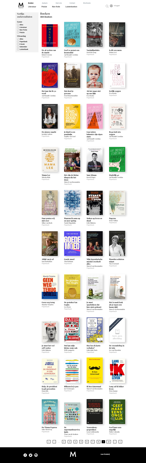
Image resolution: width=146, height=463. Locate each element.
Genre (19, 22)
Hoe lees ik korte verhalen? (93, 346)
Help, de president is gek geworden (49, 387)
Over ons (59, 3)
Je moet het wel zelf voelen (48, 346)
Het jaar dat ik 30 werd (49, 92)
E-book (22, 44)
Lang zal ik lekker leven (116, 387)
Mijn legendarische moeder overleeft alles (94, 261)
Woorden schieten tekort (116, 260)
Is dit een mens (115, 50)
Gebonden (23, 47)
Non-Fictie (23, 30)
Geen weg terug (48, 302)
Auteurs (44, 3)
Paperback (23, 41)
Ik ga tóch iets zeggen (115, 133)
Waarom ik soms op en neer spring (72, 219)
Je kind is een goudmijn (69, 133)
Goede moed (69, 259)
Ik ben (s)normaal (94, 386)
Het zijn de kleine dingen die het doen (71, 177)
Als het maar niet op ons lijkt (94, 92)
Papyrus (112, 218)
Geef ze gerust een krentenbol (71, 51)
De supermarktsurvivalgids (72, 429)
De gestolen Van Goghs (70, 303)
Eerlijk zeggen (115, 91)
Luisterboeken (71, 7)
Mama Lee (46, 175)
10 (109, 442)
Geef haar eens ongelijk (115, 428)
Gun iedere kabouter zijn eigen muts (94, 134)
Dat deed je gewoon (68, 92)
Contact (72, 3)
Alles (21, 25)
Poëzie (44, 7)
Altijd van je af (48, 259)
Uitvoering (21, 36)
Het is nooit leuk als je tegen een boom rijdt (116, 304)
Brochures (87, 3)
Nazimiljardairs (93, 50)
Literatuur (32, 7)
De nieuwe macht (49, 132)
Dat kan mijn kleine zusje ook (70, 346)
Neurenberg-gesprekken (92, 428)
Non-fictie (56, 7)
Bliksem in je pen (71, 386)
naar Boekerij (105, 454)
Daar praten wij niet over (48, 219)
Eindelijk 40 (114, 175)
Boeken (31, 3)
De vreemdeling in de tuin (116, 346)
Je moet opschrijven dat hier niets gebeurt (94, 304)
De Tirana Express (49, 427)
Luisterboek (24, 49)
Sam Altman (92, 175)
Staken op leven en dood (94, 219)
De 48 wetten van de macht (49, 51)
